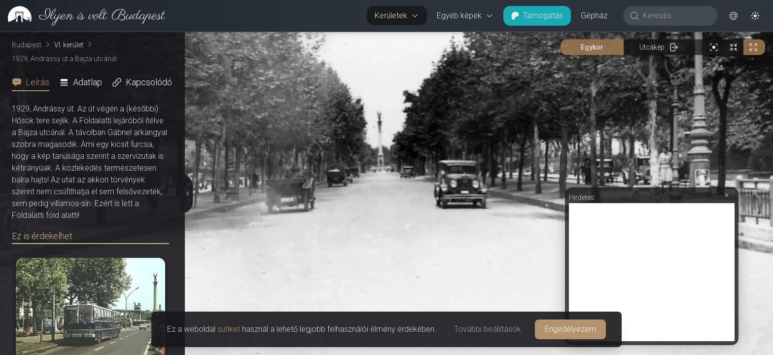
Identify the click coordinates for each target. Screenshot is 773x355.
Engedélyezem (570, 329)
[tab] (33, 82)
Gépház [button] (594, 15)
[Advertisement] (652, 272)
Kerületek (397, 15)
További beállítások (487, 329)
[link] (82, 16)
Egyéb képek (465, 15)
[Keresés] (675, 16)
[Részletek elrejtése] (187, 193)
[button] (733, 16)
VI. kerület (68, 45)
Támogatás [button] (537, 15)
